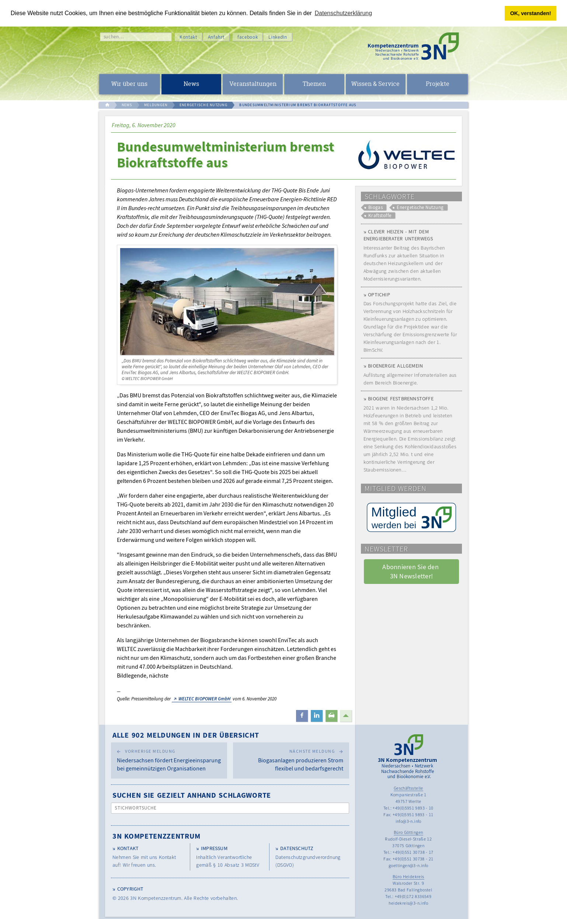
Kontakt (188, 37)
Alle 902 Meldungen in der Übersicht (185, 734)
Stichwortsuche (136, 808)
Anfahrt (216, 37)
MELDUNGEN (155, 104)
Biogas (375, 207)
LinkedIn (277, 37)
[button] (302, 716)
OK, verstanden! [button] (530, 13)
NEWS (127, 104)
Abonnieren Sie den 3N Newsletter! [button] (411, 571)
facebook (247, 37)
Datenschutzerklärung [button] (343, 13)
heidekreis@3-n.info (408, 903)
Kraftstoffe (380, 215)
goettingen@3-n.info (408, 865)
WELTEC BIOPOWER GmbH (204, 699)
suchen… (114, 37)
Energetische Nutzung (420, 207)
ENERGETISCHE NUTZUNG (203, 104)
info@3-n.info (408, 821)
